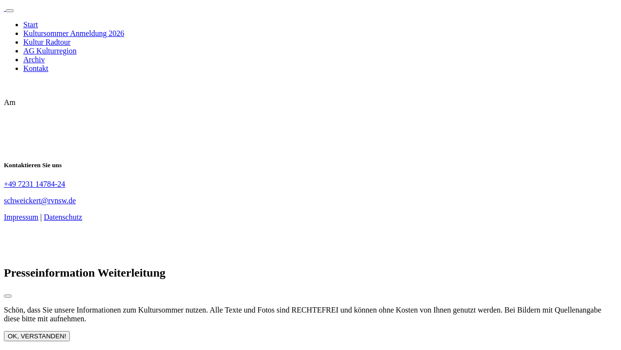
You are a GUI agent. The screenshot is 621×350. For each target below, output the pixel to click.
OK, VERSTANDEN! (37, 336)
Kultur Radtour (46, 42)
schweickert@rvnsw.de (40, 200)
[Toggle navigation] (10, 10)
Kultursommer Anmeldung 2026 (73, 33)
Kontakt (36, 68)
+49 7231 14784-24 (34, 184)
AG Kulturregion (50, 51)
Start (30, 24)
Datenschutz (63, 217)
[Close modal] (8, 296)
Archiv (34, 59)
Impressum (21, 217)
